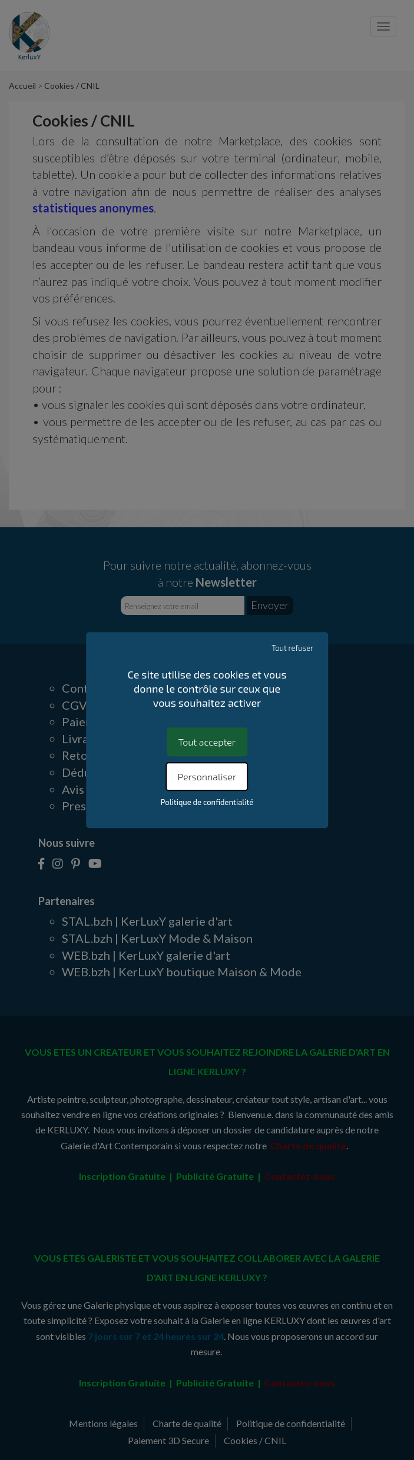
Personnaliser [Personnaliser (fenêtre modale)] (207, 776)
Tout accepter (207, 741)
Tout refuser (292, 648)
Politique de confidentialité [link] (207, 802)
